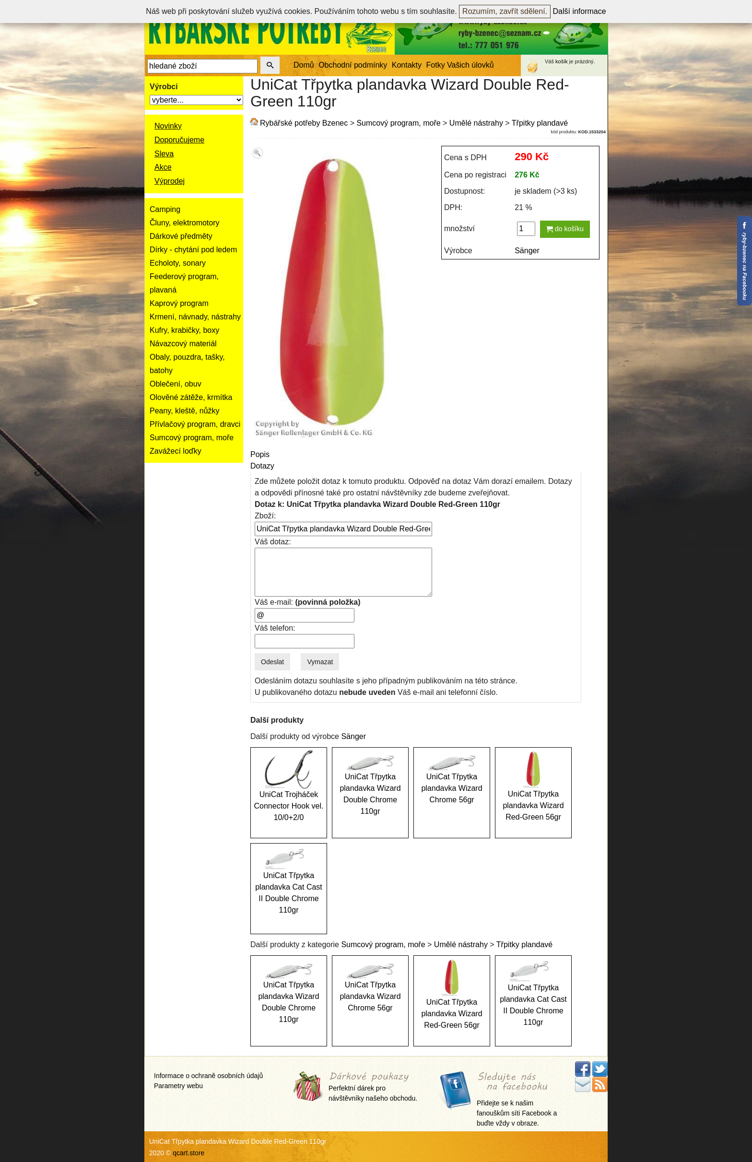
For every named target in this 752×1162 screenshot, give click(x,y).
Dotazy (262, 466)
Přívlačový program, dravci (195, 424)
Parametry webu (178, 1086)
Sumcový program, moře (192, 438)
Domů (304, 65)
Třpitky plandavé (540, 123)
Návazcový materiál (183, 344)
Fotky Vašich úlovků (460, 65)
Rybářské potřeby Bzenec (304, 123)
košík (561, 61)
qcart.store (188, 1153)
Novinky (168, 126)
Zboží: (265, 516)
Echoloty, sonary (178, 263)
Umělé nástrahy (476, 123)
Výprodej (169, 181)
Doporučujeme (179, 140)
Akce (163, 167)
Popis (260, 454)
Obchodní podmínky (352, 65)
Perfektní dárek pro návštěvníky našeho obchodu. (373, 1087)
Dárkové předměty (181, 236)
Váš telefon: (275, 628)
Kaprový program (179, 303)
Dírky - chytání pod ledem (193, 250)
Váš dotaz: (273, 542)
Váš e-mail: (307, 602)
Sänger (527, 250)
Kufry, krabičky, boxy (184, 330)
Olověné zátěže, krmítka (191, 397)
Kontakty (407, 65)
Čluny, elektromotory (185, 223)
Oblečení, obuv (175, 384)
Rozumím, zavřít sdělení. (504, 11)
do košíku (565, 229)
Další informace (579, 11)
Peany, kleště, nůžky (185, 411)
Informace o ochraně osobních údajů (208, 1076)
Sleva (164, 154)
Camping (165, 209)
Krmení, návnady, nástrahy (195, 317)
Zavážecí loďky (175, 451)
